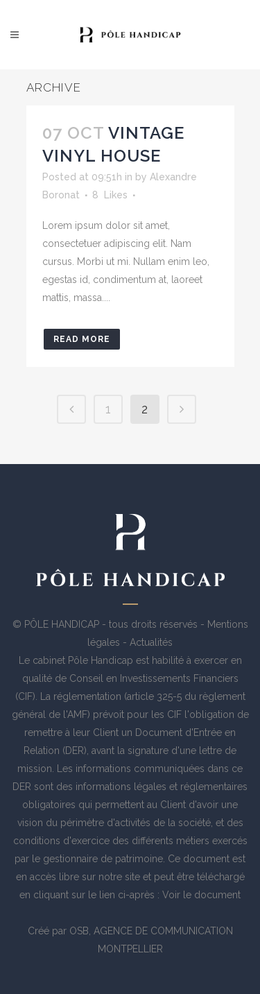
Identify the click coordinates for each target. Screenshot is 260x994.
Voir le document (201, 894)
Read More (81, 339)
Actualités (151, 642)
